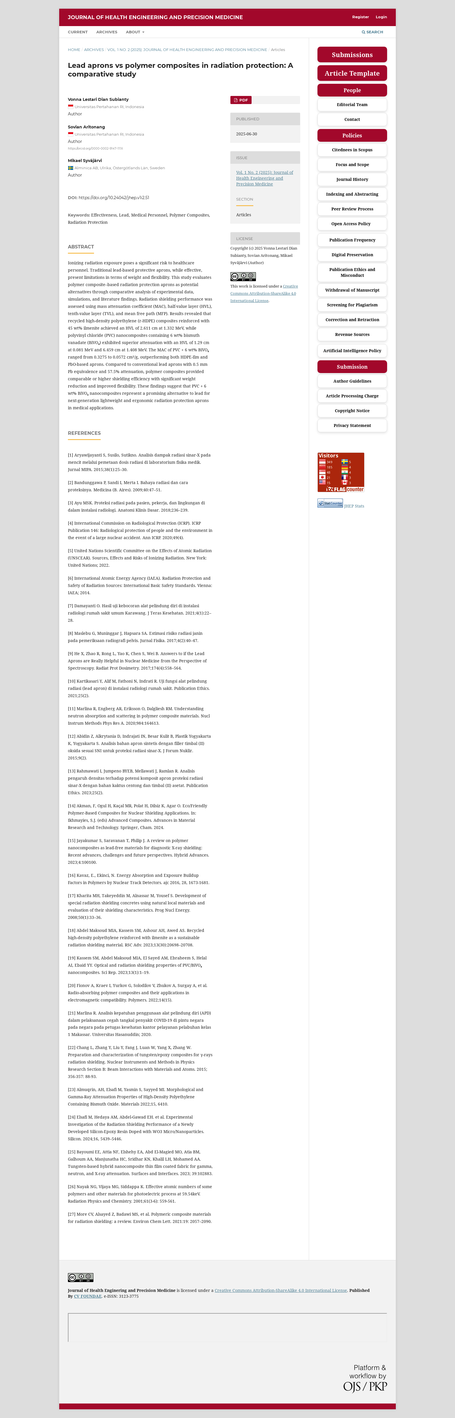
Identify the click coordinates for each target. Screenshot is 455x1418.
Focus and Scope (352, 164)
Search (372, 32)
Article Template (352, 73)
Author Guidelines (352, 381)
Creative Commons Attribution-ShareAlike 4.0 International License (264, 293)
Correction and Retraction (352, 319)
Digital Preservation (352, 254)
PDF (243, 100)
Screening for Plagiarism (352, 305)
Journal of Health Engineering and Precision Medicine (155, 17)
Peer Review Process (352, 209)
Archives (106, 32)
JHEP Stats (354, 506)
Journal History (352, 179)
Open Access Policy (351, 223)
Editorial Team (352, 104)
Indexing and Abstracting (352, 194)
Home (74, 49)
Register (360, 16)
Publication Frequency (352, 240)
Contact (352, 119)
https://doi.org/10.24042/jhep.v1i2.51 (114, 197)
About (133, 32)
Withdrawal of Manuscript (352, 290)
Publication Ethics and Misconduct (352, 272)
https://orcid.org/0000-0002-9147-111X (95, 148)
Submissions (352, 54)
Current (78, 32)
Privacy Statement (352, 425)
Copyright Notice (352, 410)
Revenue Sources (352, 334)
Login (381, 16)
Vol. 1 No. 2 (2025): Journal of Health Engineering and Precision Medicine (187, 49)
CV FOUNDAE (88, 1296)
